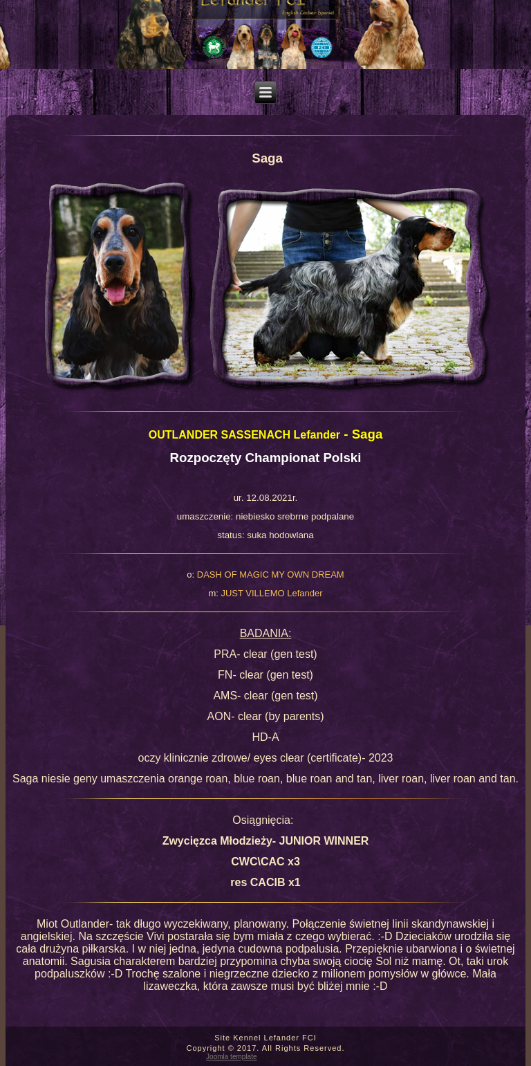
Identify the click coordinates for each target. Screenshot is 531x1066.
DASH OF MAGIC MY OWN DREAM (270, 574)
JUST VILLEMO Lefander (271, 593)
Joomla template (231, 1056)
